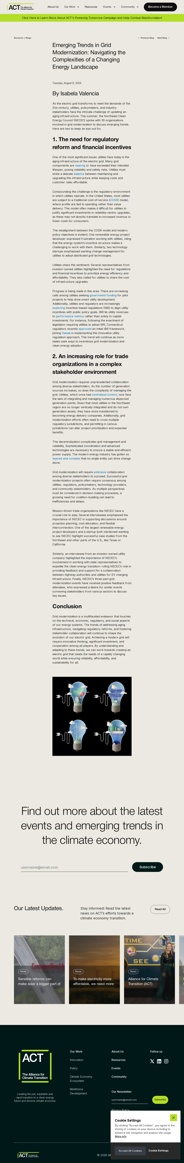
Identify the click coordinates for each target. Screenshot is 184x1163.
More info (121, 1136)
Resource (18, 38)
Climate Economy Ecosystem (81, 1079)
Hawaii (66, 333)
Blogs (28, 38)
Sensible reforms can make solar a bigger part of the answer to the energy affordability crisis (39, 982)
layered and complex (66, 458)
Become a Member (160, 7)
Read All (160, 909)
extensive (100, 472)
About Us (53, 7)
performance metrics (70, 316)
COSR (114, 200)
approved (85, 329)
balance (79, 174)
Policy (74, 1068)
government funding (103, 295)
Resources (91, 7)
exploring (58, 308)
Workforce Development (78, 1091)
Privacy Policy (120, 1110)
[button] (71, 7)
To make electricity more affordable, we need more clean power (93, 982)
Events (115, 1068)
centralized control (104, 394)
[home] (20, 6)
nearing (80, 165)
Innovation (76, 1060)
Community (119, 1076)
